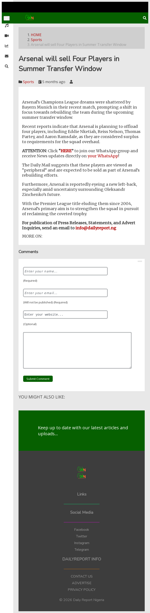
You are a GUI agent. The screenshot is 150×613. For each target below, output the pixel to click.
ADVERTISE (82, 583)
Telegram (82, 549)
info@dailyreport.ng (95, 227)
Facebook (81, 529)
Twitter (81, 536)
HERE (66, 150)
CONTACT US (82, 576)
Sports (36, 39)
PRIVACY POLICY (82, 589)
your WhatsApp (103, 155)
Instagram (81, 543)
